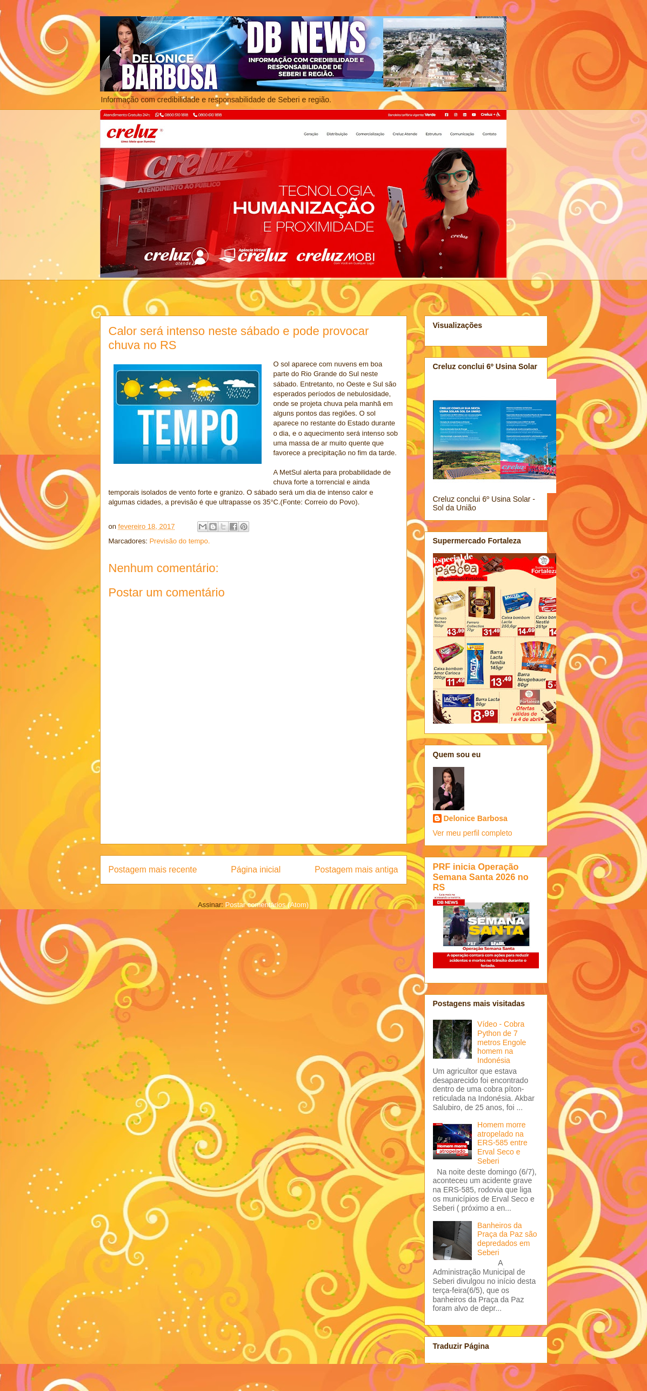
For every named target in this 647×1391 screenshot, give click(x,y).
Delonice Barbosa (476, 818)
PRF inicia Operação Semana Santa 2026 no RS (481, 877)
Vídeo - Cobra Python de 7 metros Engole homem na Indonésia (501, 1042)
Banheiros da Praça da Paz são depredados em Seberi (507, 1239)
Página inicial (256, 869)
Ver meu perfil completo (472, 833)
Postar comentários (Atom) (267, 905)
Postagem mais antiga (356, 869)
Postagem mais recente (153, 869)
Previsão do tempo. (179, 541)
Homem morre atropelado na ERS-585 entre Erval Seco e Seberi (502, 1142)
